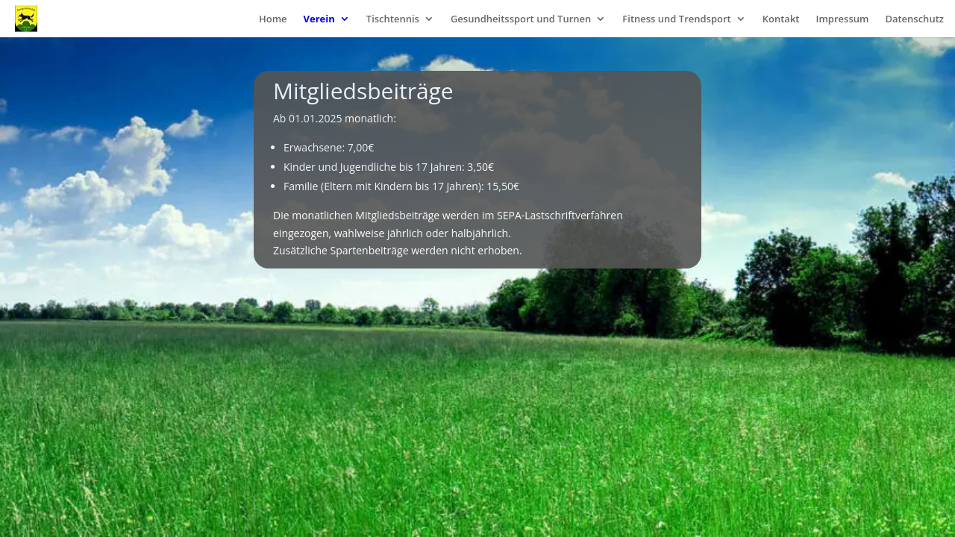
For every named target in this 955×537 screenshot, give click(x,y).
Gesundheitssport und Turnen (521, 19)
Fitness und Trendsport (676, 19)
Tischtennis (392, 19)
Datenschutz (914, 19)
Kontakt (781, 19)
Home (273, 19)
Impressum (841, 19)
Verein (319, 19)
